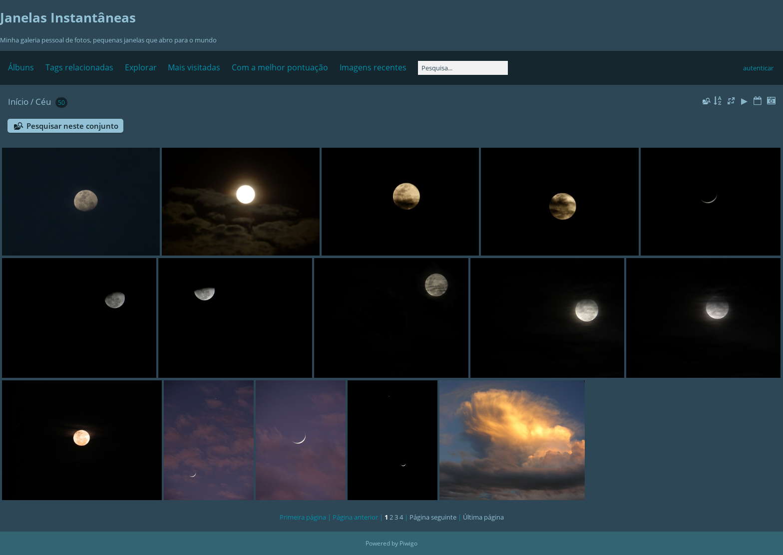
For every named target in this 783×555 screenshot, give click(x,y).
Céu (43, 101)
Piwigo (408, 543)
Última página (483, 517)
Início (18, 101)
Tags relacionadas (79, 67)
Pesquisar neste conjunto (72, 126)
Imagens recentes (373, 67)
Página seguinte (432, 517)
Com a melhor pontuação (280, 67)
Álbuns (21, 67)
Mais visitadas (194, 67)
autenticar (758, 67)
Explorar (141, 67)
